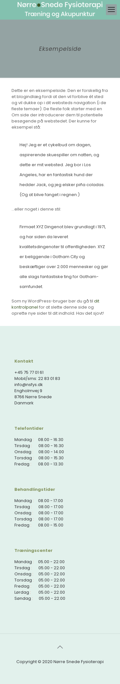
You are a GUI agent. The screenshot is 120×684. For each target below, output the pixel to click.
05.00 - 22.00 (51, 562)
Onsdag (22, 452)
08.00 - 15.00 (50, 525)
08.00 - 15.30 (51, 458)
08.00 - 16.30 (50, 440)
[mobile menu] (111, 9)
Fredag (21, 464)
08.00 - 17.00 (50, 501)
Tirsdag (22, 446)
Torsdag (23, 458)
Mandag (23, 440)
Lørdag (21, 592)
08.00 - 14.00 (51, 452)
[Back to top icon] (60, 647)
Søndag (22, 598)
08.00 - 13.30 (50, 464)
